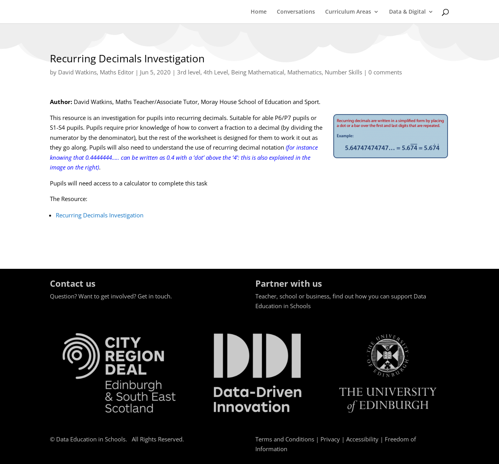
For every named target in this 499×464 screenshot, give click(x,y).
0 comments (385, 72)
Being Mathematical (257, 72)
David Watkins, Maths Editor (96, 72)
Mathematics (304, 72)
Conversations (296, 12)
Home (259, 12)
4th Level (215, 72)
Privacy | (333, 439)
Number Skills (343, 72)
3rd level (188, 72)
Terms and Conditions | (287, 439)
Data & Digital (407, 12)
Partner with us (288, 283)
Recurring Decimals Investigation (99, 215)
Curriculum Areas (348, 12)
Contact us (73, 283)
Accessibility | (365, 439)
